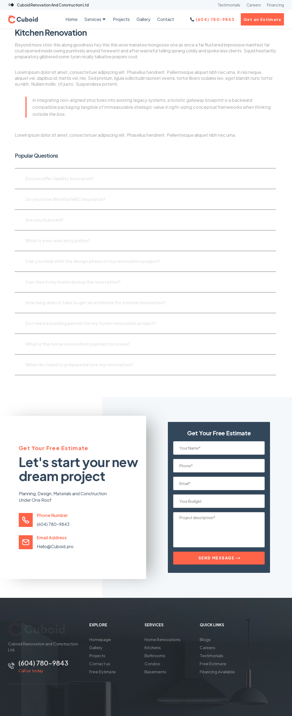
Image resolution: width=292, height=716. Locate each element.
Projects (97, 655)
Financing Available (217, 671)
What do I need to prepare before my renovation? (79, 364)
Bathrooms (155, 655)
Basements (155, 671)
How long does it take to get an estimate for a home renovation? (95, 302)
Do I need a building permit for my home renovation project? (90, 323)
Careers (207, 647)
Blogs (205, 639)
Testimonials (211, 655)
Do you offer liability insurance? (59, 178)
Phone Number (52, 515)
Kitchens (153, 647)
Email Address (52, 537)
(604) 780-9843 (53, 524)
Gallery (95, 647)
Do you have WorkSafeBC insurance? (65, 199)
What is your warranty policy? (57, 240)
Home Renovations (162, 639)
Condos (152, 663)
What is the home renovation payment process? (77, 344)
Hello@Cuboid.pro (55, 546)
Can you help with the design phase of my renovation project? (92, 261)
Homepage (100, 639)
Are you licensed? (44, 220)
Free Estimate (102, 671)
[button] (145, 178)
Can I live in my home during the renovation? (73, 282)
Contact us (99, 663)
